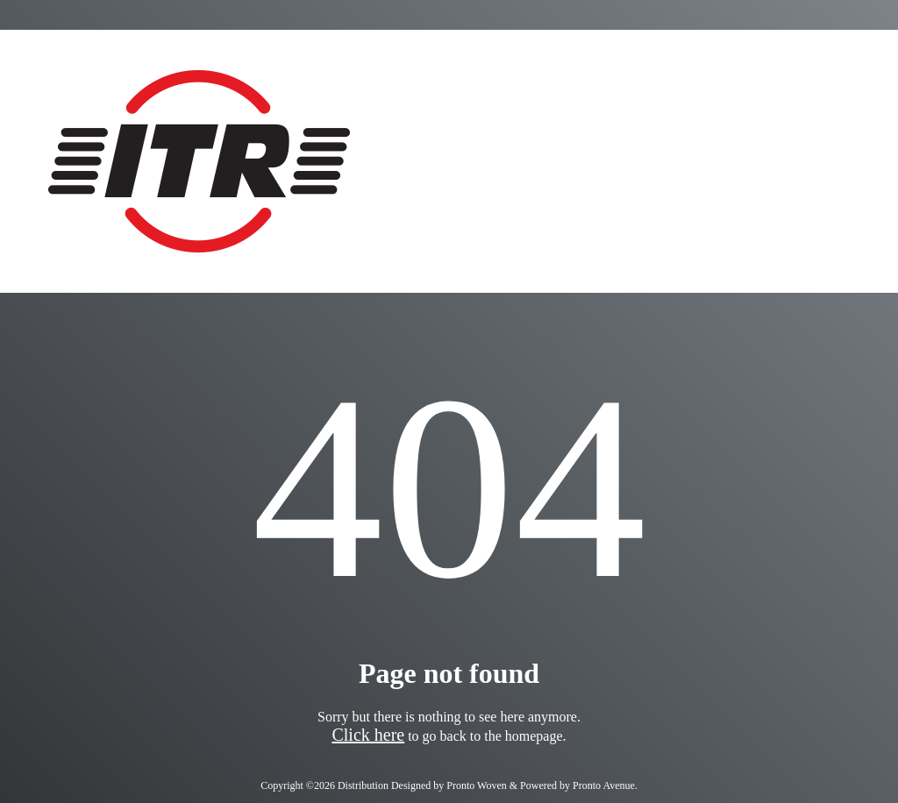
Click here (367, 734)
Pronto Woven (476, 785)
